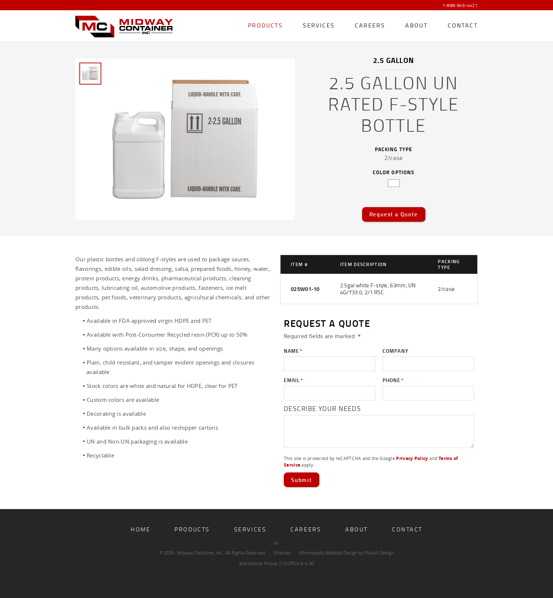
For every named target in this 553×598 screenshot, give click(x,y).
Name (293, 351)
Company (396, 350)
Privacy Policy (412, 458)
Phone (393, 380)
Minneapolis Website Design (328, 552)
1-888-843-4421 (460, 5)
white (394, 183)
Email (293, 380)
